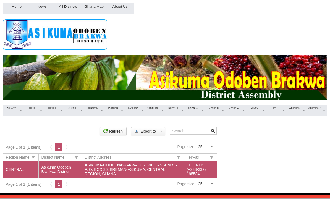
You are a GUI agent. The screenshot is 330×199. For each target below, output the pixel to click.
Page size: (186, 147)
